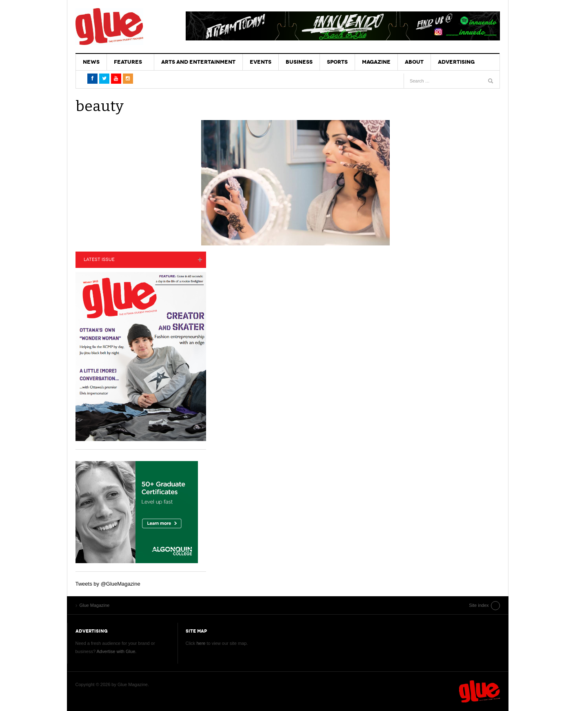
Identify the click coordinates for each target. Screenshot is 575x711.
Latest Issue (99, 259)
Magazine (376, 61)
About (414, 61)
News (91, 61)
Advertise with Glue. (116, 651)
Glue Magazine (109, 26)
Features (128, 61)
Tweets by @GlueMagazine (107, 584)
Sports (337, 61)
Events (260, 61)
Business (299, 61)
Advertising (456, 61)
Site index (478, 605)
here (200, 643)
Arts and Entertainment (198, 61)
